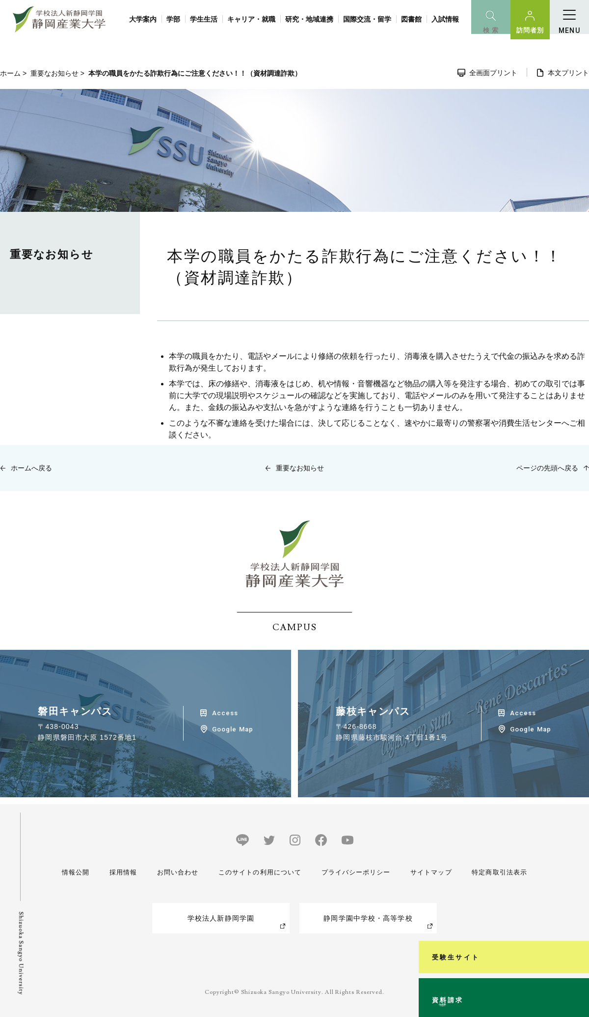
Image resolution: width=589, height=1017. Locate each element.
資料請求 (576, 970)
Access (225, 713)
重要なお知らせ (54, 73)
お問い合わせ (175, 872)
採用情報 (121, 872)
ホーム (10, 73)
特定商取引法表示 (497, 872)
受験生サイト (576, 868)
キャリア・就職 (251, 19)
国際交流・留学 (367, 19)
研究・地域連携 (309, 19)
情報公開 (76, 872)
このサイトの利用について (257, 872)
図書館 (411, 19)
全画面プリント (493, 73)
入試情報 (445, 19)
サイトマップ (429, 872)
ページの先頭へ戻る (547, 468)
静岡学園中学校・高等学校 (367, 918)
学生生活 (203, 19)
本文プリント (568, 73)
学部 (173, 19)
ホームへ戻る (31, 468)
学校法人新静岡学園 (220, 918)
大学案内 (143, 19)
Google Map (232, 729)
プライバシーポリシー (355, 872)
